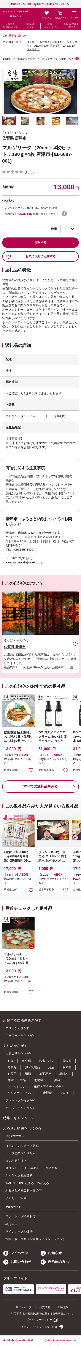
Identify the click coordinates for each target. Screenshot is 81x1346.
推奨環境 (45, 1307)
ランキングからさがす (20, 1100)
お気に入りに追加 (75, 643)
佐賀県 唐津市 (14, 138)
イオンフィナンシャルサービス (39, 1327)
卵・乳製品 (32, 1067)
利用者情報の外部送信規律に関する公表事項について (42, 1313)
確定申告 (11, 1224)
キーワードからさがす (20, 1035)
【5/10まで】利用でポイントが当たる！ (40, 4)
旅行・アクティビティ (49, 1086)
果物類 (66, 1061)
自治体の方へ (55, 1262)
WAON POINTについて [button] (64, 213)
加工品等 (45, 1074)
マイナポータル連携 (19, 1231)
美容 (57, 1080)
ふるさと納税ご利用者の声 (23, 1190)
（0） (31, 172)
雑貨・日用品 (17, 1080)
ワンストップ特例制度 (20, 1216)
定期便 (47, 1093)
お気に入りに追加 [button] (31, 769)
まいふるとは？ (16, 1160)
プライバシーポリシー (39, 1319)
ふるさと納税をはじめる (71, 25)
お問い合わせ (17, 1262)
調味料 (63, 1074)
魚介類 (26, 1061)
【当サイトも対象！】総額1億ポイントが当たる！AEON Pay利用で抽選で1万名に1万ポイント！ (52, 46)
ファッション (17, 1086)
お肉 (11, 1061)
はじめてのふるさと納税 (22, 1145)
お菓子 (12, 1074)
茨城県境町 (10, 889)
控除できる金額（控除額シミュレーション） (35, 1239)
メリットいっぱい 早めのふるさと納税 (31, 1168)
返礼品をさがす (30, 25)
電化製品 (40, 1080)
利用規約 (63, 1307)
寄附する (41, 242)
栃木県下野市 (46, 889)
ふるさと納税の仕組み (20, 1153)
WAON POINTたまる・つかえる (27, 1183)
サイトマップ (23, 1307)
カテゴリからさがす (19, 1053)
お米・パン (46, 1061)
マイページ (15, 1253)
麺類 (28, 1074)
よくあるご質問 (16, 1198)
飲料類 (66, 1067)
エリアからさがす (17, 1028)
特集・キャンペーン (50, 25)
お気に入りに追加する (31, 256)
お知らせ (51, 1253)
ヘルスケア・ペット (21, 1093)
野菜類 (12, 1067)
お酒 (51, 1067)
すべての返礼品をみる (40, 786)
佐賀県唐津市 (11, 770)
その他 (64, 1093)
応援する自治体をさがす (10, 25)
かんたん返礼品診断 (19, 1175)
